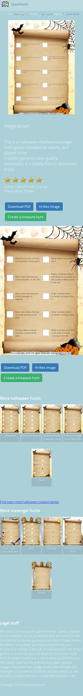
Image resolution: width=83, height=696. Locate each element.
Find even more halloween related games (29, 502)
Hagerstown (60, 14)
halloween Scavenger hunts (34, 14)
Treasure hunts (70, 14)
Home (11, 14)
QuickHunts (19, 4)
